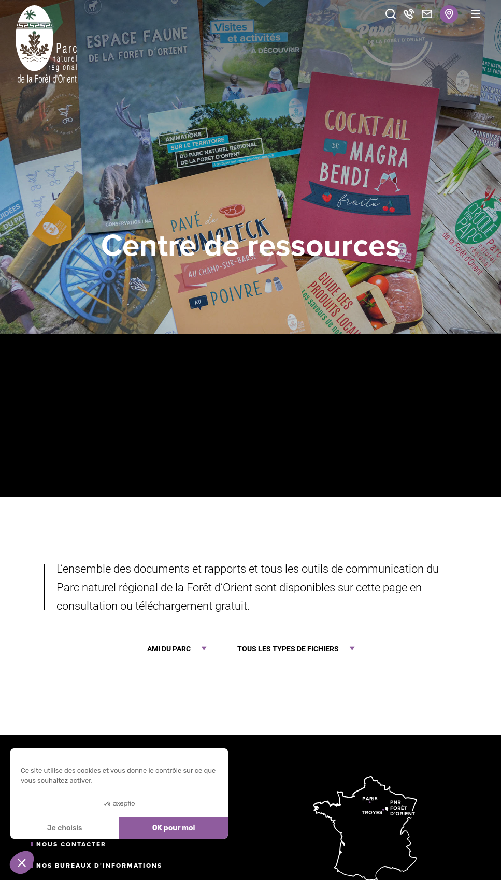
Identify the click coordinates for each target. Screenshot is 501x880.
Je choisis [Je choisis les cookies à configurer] (64, 828)
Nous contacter (71, 844)
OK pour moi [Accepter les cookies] (173, 828)
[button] (21, 862)
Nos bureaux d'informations (99, 865)
